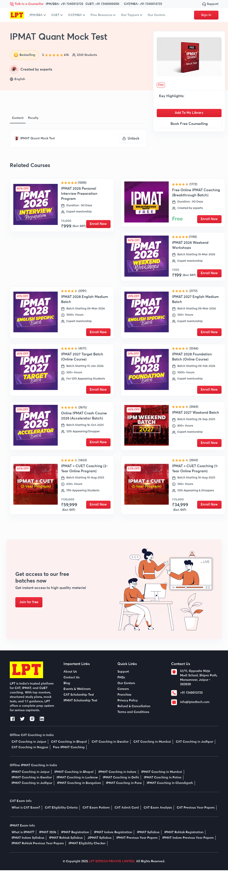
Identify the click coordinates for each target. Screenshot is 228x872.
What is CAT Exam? (26, 809)
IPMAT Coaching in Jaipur (31, 773)
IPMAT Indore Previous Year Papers (188, 839)
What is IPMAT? (23, 834)
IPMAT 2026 (47, 834)
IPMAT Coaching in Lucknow (77, 779)
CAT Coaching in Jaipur (29, 743)
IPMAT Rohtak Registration (183, 834)
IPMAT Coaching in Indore (117, 773)
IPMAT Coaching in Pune (124, 784)
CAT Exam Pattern (96, 809)
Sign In (206, 15)
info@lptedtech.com (195, 703)
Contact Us (71, 679)
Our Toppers (131, 15)
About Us (70, 673)
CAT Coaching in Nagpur (30, 749)
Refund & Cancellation (133, 708)
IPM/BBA (38, 15)
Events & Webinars (77, 690)
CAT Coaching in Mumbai (152, 743)
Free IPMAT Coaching (69, 749)
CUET (57, 15)
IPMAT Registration (75, 834)
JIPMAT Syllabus (99, 839)
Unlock (130, 138)
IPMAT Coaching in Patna (162, 779)
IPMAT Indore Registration (113, 834)
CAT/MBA (76, 15)
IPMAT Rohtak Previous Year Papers (38, 845)
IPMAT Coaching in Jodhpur (32, 784)
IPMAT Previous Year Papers (136, 839)
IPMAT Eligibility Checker (87, 845)
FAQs (121, 679)
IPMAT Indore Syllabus (28, 839)
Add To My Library (189, 113)
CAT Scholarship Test (78, 696)
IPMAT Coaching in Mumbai (161, 773)
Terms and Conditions (133, 713)
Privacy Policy (127, 702)
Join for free (31, 604)
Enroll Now (98, 224)
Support (210, 4)
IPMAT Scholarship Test (80, 702)
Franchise (124, 696)
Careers (123, 690)
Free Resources (103, 15)
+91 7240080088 (107, 4)
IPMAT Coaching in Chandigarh (170, 784)
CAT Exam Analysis (158, 809)
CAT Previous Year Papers (195, 809)
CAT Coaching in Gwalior (110, 743)
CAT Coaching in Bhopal (69, 743)
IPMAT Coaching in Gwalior (32, 779)
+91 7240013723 (72, 4)
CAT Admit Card (127, 809)
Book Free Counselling (189, 124)
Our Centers (156, 15)
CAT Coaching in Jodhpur (194, 743)
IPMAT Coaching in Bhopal (73, 773)
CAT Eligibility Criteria (61, 809)
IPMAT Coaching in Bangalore (79, 784)
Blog (66, 685)
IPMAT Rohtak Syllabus (66, 839)
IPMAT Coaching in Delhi (121, 779)
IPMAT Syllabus (148, 834)
